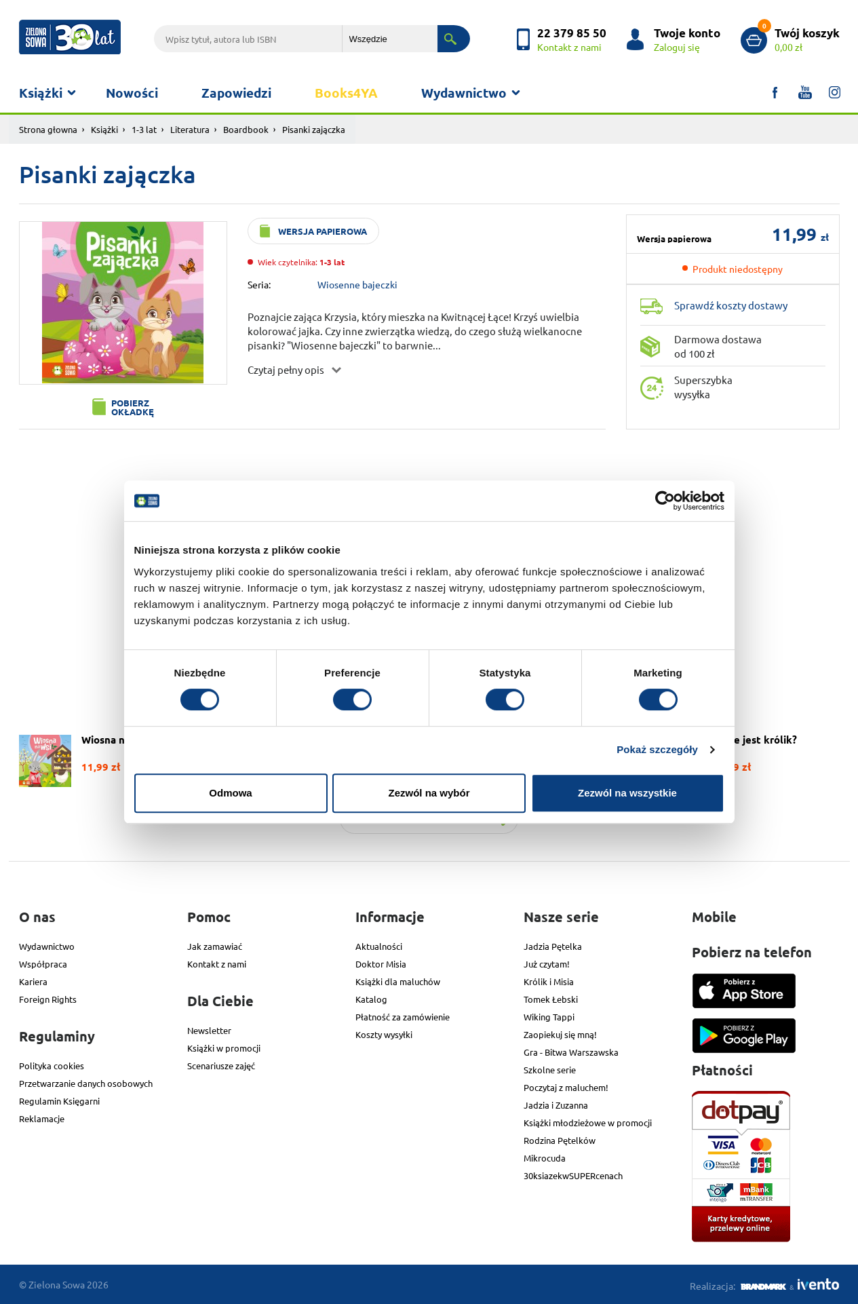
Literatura (190, 129)
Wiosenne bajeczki (357, 284)
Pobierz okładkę (132, 407)
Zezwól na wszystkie (627, 793)
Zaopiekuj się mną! (560, 1034)
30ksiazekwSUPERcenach (573, 1175)
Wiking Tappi (549, 1016)
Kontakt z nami (216, 964)
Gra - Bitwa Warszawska (571, 1052)
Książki (40, 92)
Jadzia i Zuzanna (556, 1105)
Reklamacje (41, 1118)
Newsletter (209, 1030)
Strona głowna (48, 129)
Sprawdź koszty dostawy (730, 305)
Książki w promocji (223, 1048)
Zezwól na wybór (428, 793)
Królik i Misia (549, 981)
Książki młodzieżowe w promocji (588, 1122)
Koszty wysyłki (383, 1034)
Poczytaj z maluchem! (566, 1087)
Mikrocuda (545, 1158)
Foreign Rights (48, 999)
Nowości (132, 92)
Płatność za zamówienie (402, 1016)
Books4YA (346, 92)
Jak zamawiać (214, 946)
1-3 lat (144, 129)
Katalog (371, 999)
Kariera (33, 981)
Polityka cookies (51, 1065)
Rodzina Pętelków (560, 1140)
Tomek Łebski (551, 999)
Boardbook (246, 129)
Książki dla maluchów (397, 981)
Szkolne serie (550, 1069)
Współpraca (43, 964)
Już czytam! (547, 964)
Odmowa (230, 793)
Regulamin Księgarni (59, 1101)
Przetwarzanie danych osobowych (86, 1083)
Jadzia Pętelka (553, 946)
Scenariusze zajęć (221, 1065)
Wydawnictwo (464, 92)
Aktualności (378, 946)
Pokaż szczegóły (657, 749)
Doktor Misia (380, 964)
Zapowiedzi (236, 92)
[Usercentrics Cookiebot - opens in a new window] (665, 501)
